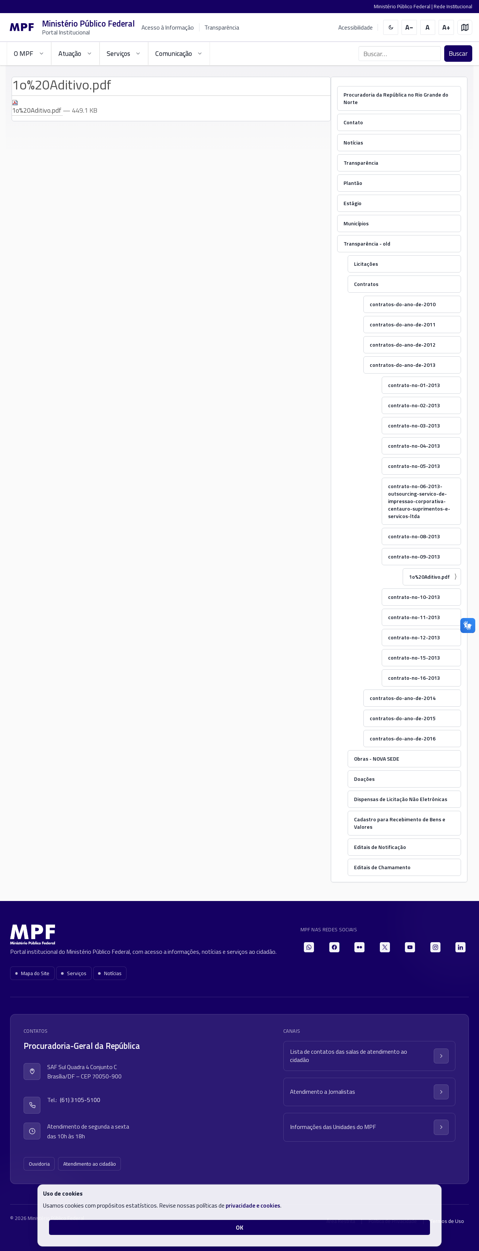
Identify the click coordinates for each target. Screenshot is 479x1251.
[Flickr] (359, 947)
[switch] (391, 27)
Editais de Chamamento (382, 867)
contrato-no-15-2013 (414, 657)
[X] (384, 947)
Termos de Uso (447, 1221)
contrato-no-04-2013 (414, 446)
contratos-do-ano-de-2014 (403, 698)
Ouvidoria (39, 1164)
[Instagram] (435, 947)
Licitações (366, 264)
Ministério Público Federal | (404, 6)
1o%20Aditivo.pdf (429, 577)
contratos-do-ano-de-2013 (403, 365)
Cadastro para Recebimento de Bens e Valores (399, 823)
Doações (364, 779)
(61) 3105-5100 (80, 1099)
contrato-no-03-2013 (414, 425)
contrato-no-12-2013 (414, 637)
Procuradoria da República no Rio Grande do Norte (396, 98)
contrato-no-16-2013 (414, 678)
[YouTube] (410, 947)
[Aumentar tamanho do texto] (446, 27)
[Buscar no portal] (400, 53)
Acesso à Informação (167, 27)
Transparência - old (367, 243)
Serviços (73, 973)
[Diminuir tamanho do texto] (409, 27)
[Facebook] (334, 947)
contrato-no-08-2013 (414, 536)
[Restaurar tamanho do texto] (428, 27)
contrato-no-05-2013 (414, 466)
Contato (353, 122)
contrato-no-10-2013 (414, 597)
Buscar (458, 53)
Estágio (352, 203)
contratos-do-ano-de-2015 (403, 718)
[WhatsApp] (308, 947)
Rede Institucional (453, 6)
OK (239, 1227)
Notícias (353, 142)
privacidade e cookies (253, 1205)
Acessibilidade (355, 27)
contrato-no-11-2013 (414, 617)
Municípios (356, 223)
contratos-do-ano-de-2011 (403, 324)
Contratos (366, 284)
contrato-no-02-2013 (414, 405)
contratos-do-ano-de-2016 (403, 738)
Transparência (221, 27)
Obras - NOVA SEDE (376, 759)
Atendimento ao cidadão (89, 1164)
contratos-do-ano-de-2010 (403, 304)
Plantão (353, 183)
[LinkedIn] (460, 947)
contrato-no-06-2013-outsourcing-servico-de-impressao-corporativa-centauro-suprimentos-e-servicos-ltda (419, 501)
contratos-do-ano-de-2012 (403, 344)
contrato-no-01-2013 (414, 385)
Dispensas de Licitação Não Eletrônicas (400, 799)
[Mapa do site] (465, 27)
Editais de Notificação (380, 847)
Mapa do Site (32, 973)
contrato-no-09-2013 (414, 556)
